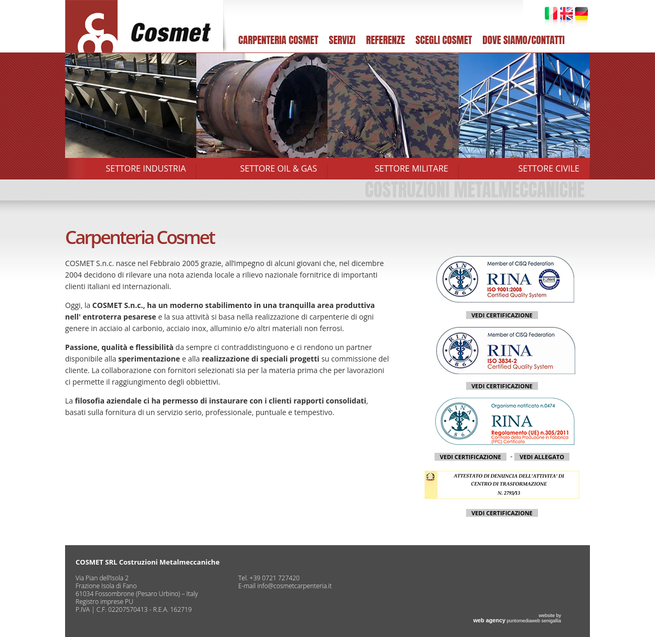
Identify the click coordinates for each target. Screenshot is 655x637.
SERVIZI (342, 40)
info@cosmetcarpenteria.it (294, 585)
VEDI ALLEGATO (542, 457)
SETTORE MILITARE (411, 168)
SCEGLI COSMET (444, 40)
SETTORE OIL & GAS (278, 168)
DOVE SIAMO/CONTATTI (523, 40)
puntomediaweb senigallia (517, 620)
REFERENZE (385, 40)
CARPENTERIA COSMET (278, 40)
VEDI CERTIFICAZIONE (502, 315)
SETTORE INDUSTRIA (146, 168)
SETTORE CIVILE (549, 168)
